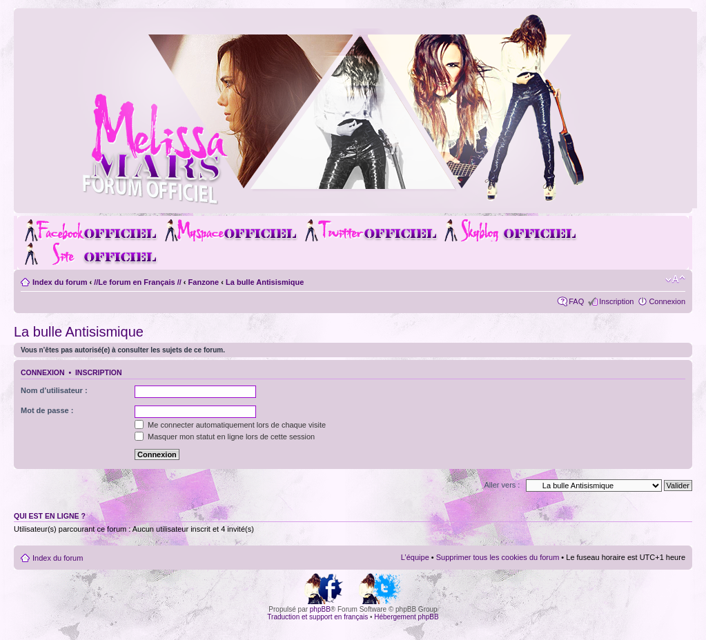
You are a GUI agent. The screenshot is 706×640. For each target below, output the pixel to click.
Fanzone (203, 282)
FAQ (576, 301)
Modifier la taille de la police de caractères (675, 279)
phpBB (320, 609)
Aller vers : (502, 485)
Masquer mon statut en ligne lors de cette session (225, 436)
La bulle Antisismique (265, 282)
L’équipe (415, 557)
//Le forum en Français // (138, 282)
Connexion (667, 301)
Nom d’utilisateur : (54, 390)
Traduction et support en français (317, 617)
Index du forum (59, 282)
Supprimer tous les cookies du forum (498, 557)
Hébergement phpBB (406, 617)
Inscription (616, 301)
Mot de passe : (47, 410)
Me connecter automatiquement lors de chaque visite (230, 425)
